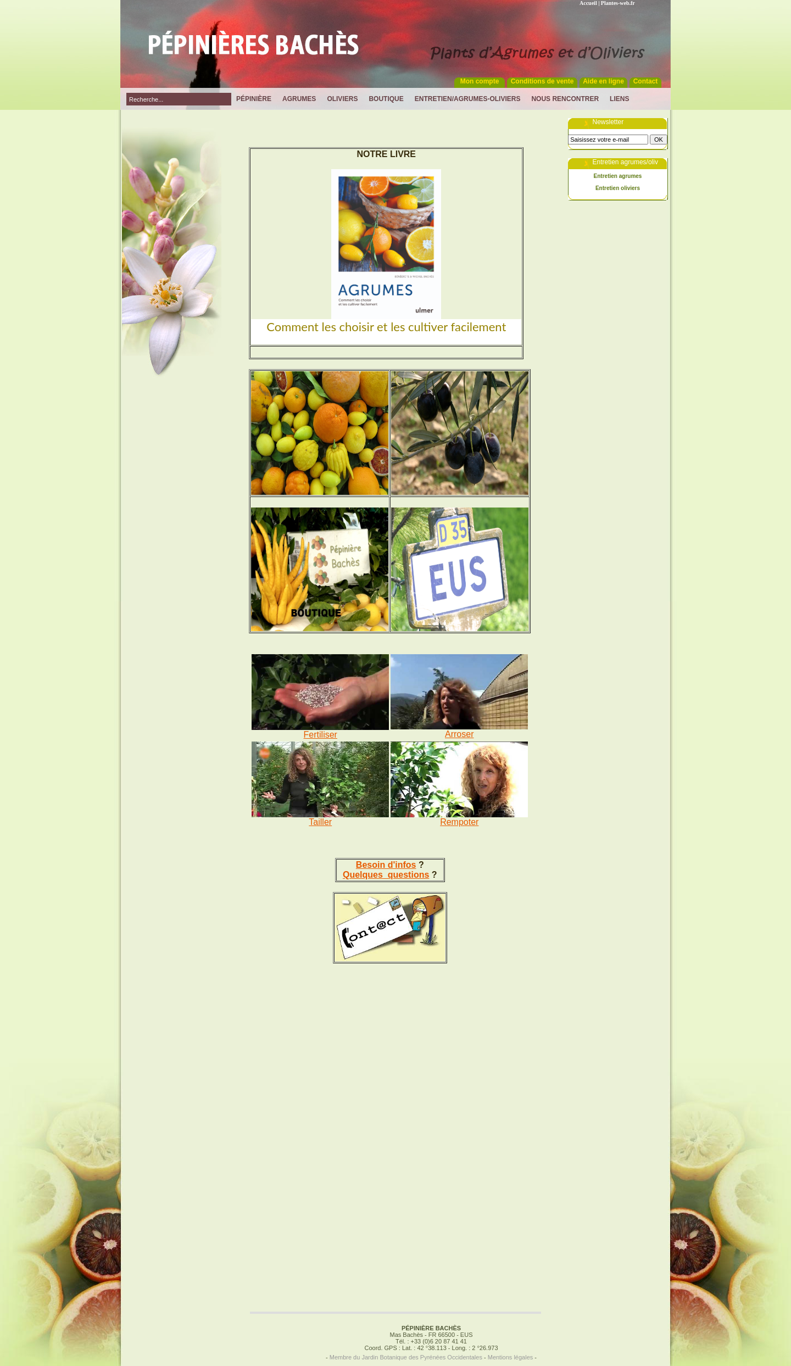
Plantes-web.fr (618, 3)
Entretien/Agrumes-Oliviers (468, 99)
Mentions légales (510, 1357)
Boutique (386, 99)
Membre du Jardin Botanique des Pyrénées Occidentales (406, 1357)
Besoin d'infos (386, 864)
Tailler (320, 822)
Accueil (588, 3)
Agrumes (299, 99)
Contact (645, 81)
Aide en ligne (603, 81)
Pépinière (253, 99)
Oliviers (342, 99)
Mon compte (479, 81)
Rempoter (459, 822)
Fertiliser (320, 734)
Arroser (459, 734)
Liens (619, 99)
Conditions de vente (542, 81)
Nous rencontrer (565, 99)
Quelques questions (386, 874)
